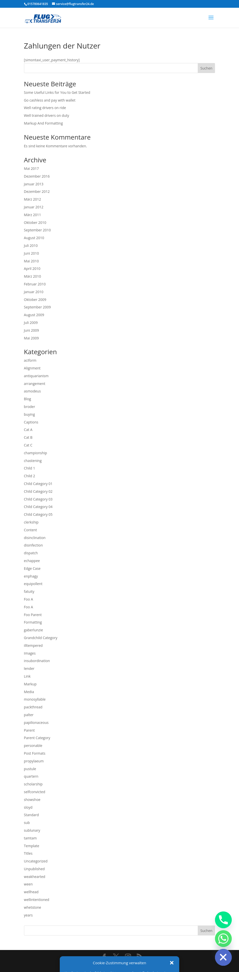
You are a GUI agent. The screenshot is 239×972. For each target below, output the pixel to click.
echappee (32, 560)
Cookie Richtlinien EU (157, 965)
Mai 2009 (31, 338)
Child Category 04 (38, 506)
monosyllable (35, 699)
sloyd (28, 807)
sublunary (32, 830)
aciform (30, 360)
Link (27, 676)
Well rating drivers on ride (45, 107)
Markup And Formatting (43, 123)
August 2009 (34, 314)
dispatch (31, 553)
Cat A (28, 429)
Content (30, 530)
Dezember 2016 (37, 176)
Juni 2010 (31, 253)
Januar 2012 (34, 207)
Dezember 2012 (37, 191)
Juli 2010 (31, 245)
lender (29, 668)
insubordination (37, 660)
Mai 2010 (31, 261)
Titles (28, 853)
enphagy (31, 576)
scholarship (33, 784)
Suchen (206, 68)
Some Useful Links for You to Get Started (57, 92)
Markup (30, 684)
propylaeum (34, 761)
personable (33, 745)
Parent (29, 730)
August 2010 (34, 237)
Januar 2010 (34, 291)
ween (28, 884)
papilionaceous (36, 722)
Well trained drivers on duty (46, 115)
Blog (27, 398)
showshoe (32, 799)
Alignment (32, 368)
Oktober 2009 (35, 299)
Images (30, 653)
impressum (100, 965)
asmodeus (32, 391)
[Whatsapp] (223, 938)
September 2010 (37, 230)
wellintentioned (36, 899)
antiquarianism (36, 375)
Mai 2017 (31, 168)
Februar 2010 (35, 284)
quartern (31, 776)
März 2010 (32, 276)
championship (35, 452)
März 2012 (32, 199)
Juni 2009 (31, 330)
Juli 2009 (31, 322)
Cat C (28, 445)
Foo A (28, 599)
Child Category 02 (38, 491)
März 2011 (32, 214)
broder (29, 406)
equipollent (33, 583)
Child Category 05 (38, 514)
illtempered (33, 645)
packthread (33, 707)
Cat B (28, 437)
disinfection (33, 545)
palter (29, 714)
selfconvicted (34, 791)
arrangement (34, 383)
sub (27, 822)
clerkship (31, 522)
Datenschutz (125, 965)
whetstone (32, 907)
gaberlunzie (33, 630)
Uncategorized (36, 861)
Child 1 (29, 468)
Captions (31, 422)
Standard (31, 814)
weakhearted (34, 876)
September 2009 (37, 307)
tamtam (30, 838)
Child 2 (29, 475)
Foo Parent (33, 614)
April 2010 (32, 268)
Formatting (33, 622)
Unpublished (34, 868)
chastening (33, 460)
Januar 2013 (34, 184)
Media (29, 691)
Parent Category (37, 737)
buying (29, 414)
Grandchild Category (41, 637)
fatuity (29, 591)
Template (31, 845)
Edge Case (32, 568)
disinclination (35, 537)
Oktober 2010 (35, 222)
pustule (30, 768)
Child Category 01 (38, 483)
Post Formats (35, 753)
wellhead (31, 891)
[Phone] (223, 919)
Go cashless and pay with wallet (50, 100)
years (28, 915)
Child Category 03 (38, 499)
